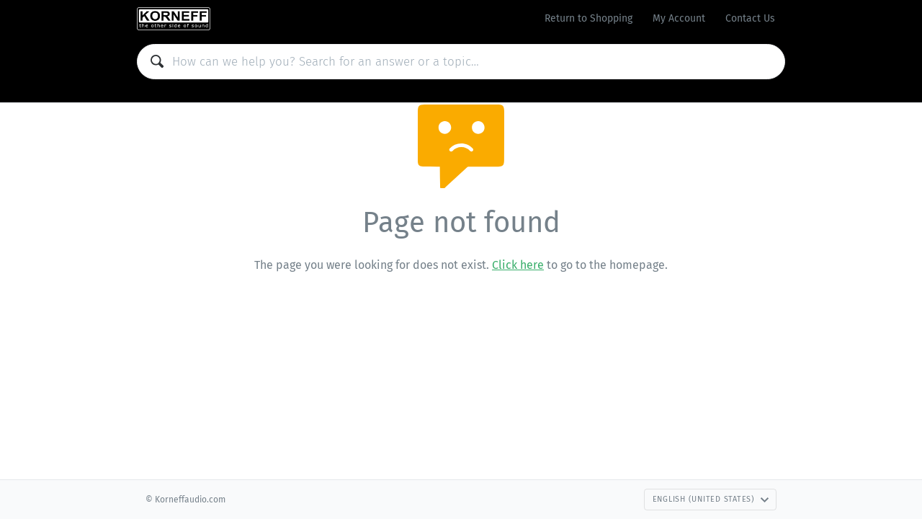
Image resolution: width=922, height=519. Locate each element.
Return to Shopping (588, 18)
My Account (679, 18)
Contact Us (750, 18)
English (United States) (711, 499)
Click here (518, 265)
